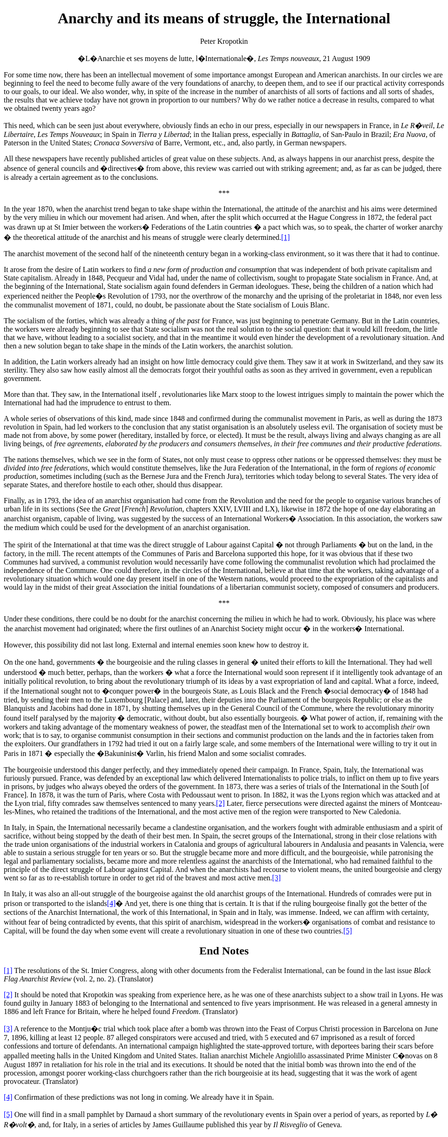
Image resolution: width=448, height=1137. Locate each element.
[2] (220, 803)
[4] (111, 903)
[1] (285, 237)
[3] (276, 878)
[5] (347, 931)
